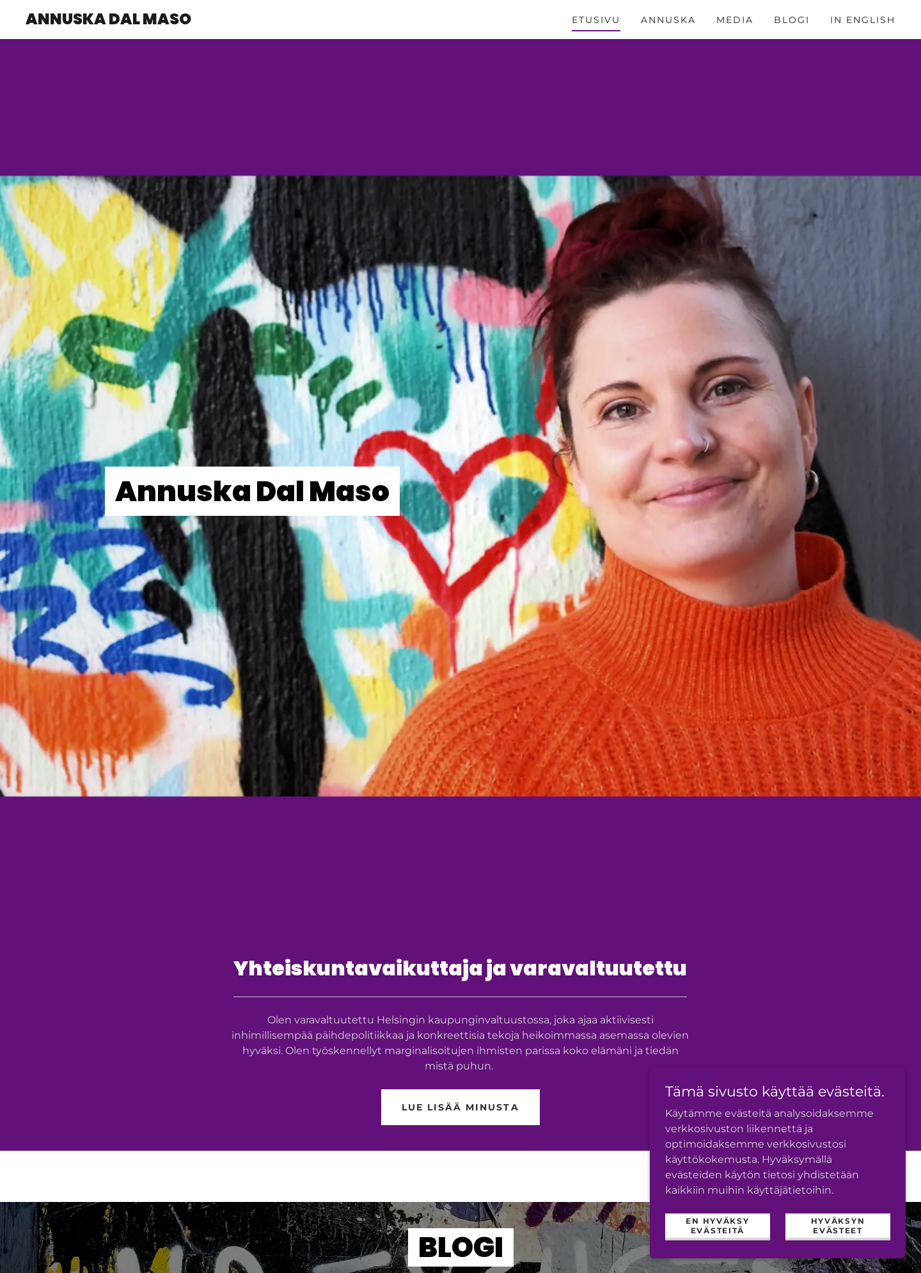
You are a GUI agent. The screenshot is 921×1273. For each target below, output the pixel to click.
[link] (108, 21)
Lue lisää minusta (460, 1107)
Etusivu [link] (596, 20)
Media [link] (734, 20)
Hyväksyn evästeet (838, 1225)
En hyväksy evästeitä (717, 1225)
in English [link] (862, 20)
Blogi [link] (792, 20)
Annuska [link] (668, 20)
